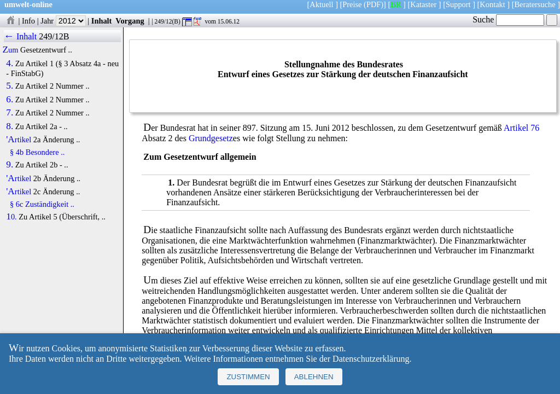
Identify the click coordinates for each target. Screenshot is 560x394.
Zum (11, 49)
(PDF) (373, 4)
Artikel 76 (521, 127)
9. (9, 164)
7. (9, 112)
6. (9, 99)
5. (9, 86)
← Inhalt (20, 36)
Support (458, 4)
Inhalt (101, 20)
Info (28, 20)
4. (9, 63)
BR (395, 4)
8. (9, 126)
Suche (508, 19)
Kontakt (492, 4)
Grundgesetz (211, 138)
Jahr (63, 20)
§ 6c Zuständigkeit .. (42, 204)
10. (11, 216)
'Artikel (18, 139)
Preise (351, 4)
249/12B (54, 36)
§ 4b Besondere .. (37, 152)
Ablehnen (314, 377)
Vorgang (130, 20)
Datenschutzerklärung (370, 358)
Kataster (423, 4)
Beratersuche (535, 4)
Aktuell (321, 4)
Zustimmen (248, 377)
